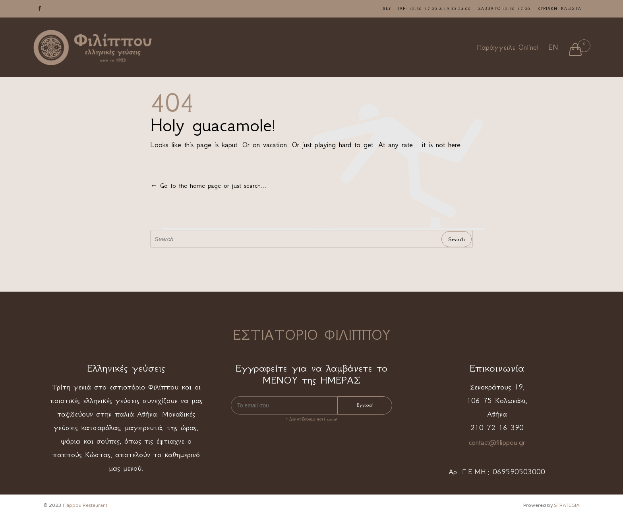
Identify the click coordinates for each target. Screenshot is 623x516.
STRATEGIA (567, 505)
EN (553, 47)
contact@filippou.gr (497, 442)
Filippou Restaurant (85, 505)
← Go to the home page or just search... (208, 185)
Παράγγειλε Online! (508, 47)
